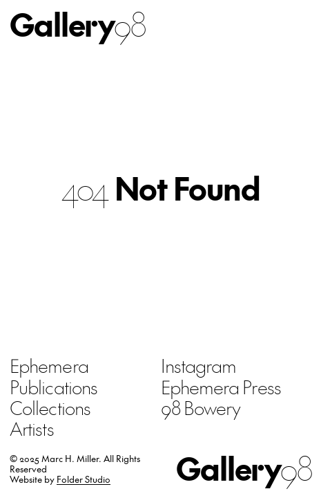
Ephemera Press (221, 386)
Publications (53, 386)
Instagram (199, 365)
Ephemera (49, 365)
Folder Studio (83, 479)
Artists (32, 428)
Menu (297, 24)
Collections (50, 407)
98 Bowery (201, 407)
